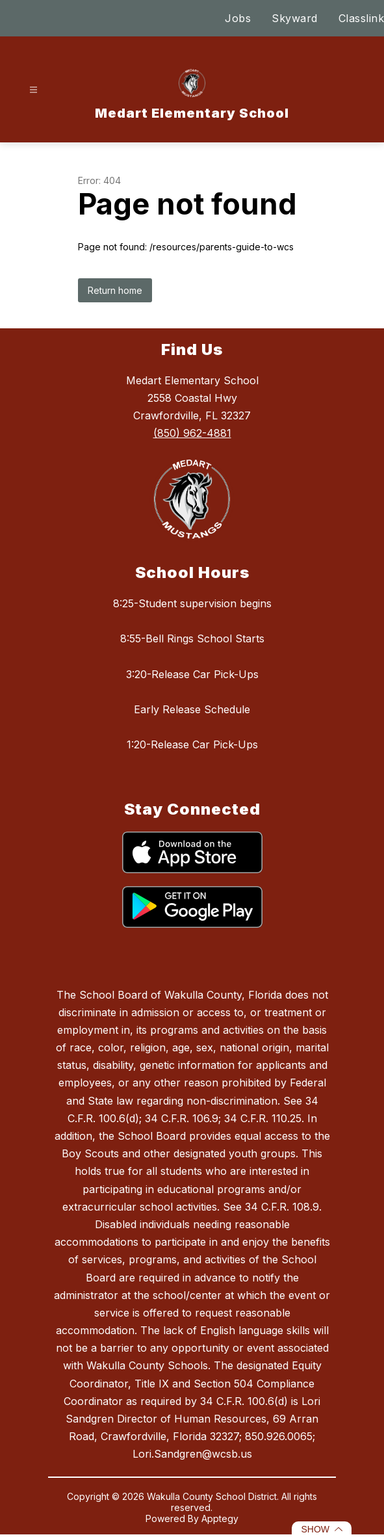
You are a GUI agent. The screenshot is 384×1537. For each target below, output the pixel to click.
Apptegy (219, 1518)
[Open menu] (33, 90)
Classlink (362, 18)
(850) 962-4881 (192, 433)
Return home (115, 290)
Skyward (295, 18)
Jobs (238, 18)
